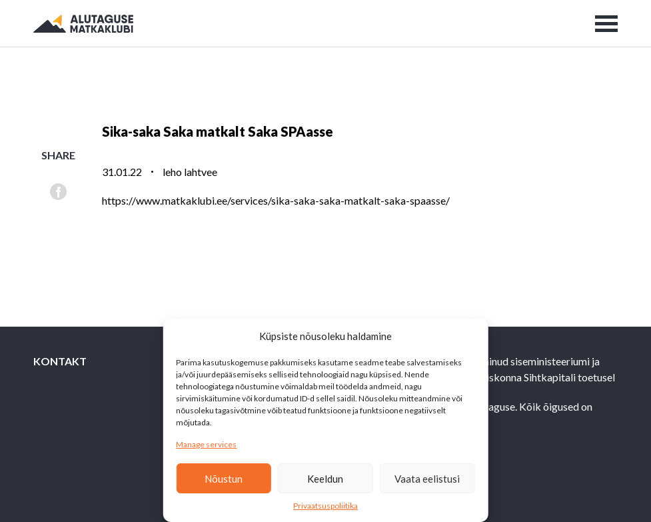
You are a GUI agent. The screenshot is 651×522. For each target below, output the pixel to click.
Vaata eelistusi (427, 479)
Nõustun (224, 479)
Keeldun (325, 479)
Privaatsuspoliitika (325, 506)
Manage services (206, 444)
